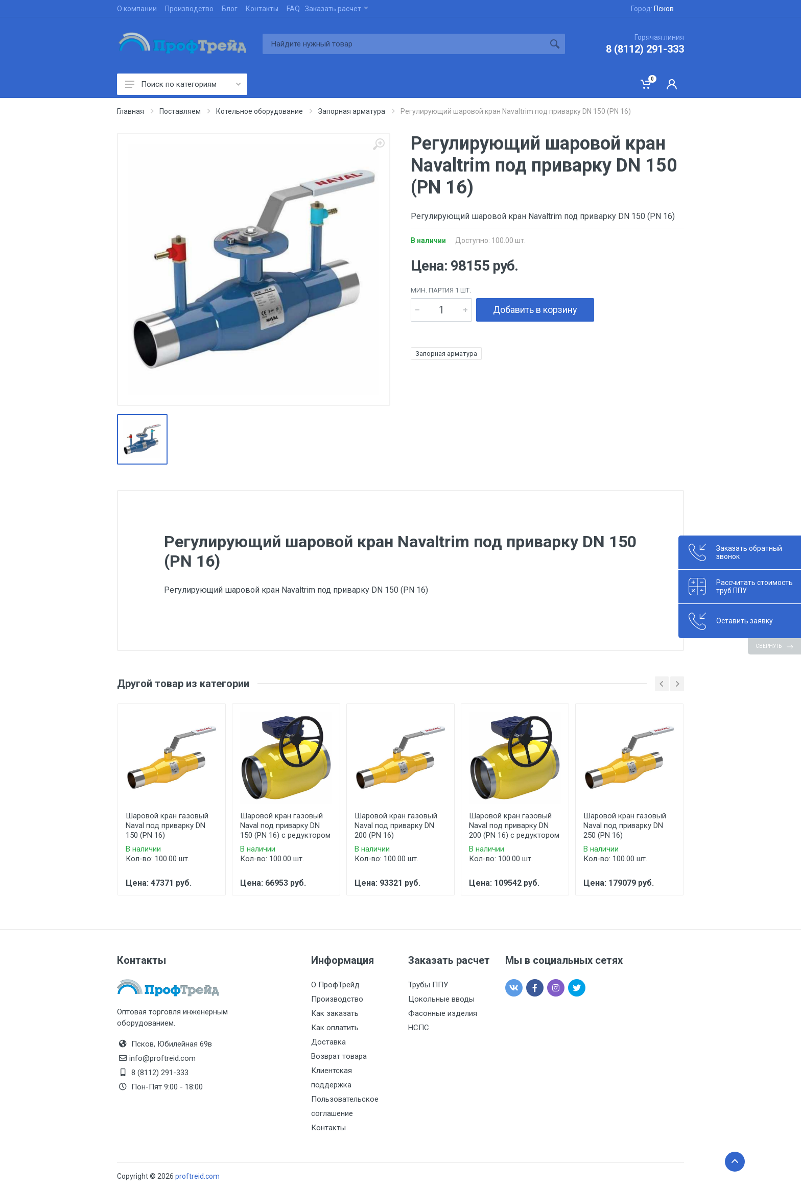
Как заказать (335, 1013)
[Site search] (404, 44)
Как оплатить (335, 1027)
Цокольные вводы (441, 999)
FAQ (293, 8)
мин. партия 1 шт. (441, 290)
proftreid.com (197, 1176)
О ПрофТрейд (335, 984)
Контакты (262, 8)
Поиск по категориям (183, 84)
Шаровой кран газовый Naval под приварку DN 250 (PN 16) (624, 825)
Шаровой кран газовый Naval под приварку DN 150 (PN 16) (167, 825)
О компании (137, 8)
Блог (230, 8)
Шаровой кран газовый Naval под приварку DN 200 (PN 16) (396, 825)
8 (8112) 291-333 (645, 49)
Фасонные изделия (442, 1013)
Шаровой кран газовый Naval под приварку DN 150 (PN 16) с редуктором (285, 825)
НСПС (418, 1027)
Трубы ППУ (428, 984)
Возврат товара (339, 1056)
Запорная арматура (446, 353)
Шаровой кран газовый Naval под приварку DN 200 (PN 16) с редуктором (514, 825)
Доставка (328, 1042)
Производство (189, 8)
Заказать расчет (336, 9)
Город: (652, 9)
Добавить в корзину (535, 309)
